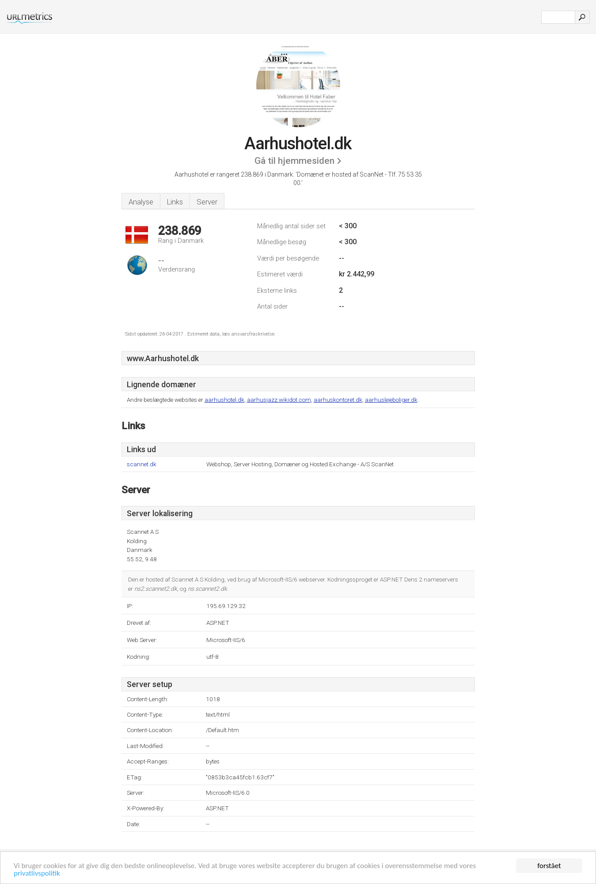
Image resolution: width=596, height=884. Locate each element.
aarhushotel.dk (224, 399)
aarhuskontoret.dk (338, 399)
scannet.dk (141, 464)
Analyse (141, 201)
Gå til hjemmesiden (294, 160)
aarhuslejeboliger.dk (391, 399)
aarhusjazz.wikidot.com (279, 399)
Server (207, 201)
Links (175, 201)
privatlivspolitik (37, 873)
